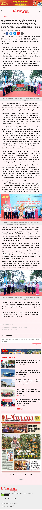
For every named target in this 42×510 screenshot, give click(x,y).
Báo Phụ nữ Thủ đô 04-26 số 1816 (21, 475)
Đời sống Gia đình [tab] (14, 411)
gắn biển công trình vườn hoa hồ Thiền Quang (14, 327)
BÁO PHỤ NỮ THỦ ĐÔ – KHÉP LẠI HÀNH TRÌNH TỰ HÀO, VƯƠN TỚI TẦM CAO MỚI (28, 391)
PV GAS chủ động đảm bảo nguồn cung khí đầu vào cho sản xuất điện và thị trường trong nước (28, 382)
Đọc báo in (2, 7)
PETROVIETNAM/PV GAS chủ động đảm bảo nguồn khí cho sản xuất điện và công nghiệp (28, 372)
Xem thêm (21, 482)
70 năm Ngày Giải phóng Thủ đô (10, 330)
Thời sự (4, 16)
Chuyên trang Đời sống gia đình (19, 7)
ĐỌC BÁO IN (21, 409)
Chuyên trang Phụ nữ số (37, 7)
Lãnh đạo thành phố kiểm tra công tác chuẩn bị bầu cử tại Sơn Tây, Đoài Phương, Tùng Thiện (28, 401)
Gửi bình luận (37, 345)
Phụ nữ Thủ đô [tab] (4, 411)
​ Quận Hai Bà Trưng (8, 324)
